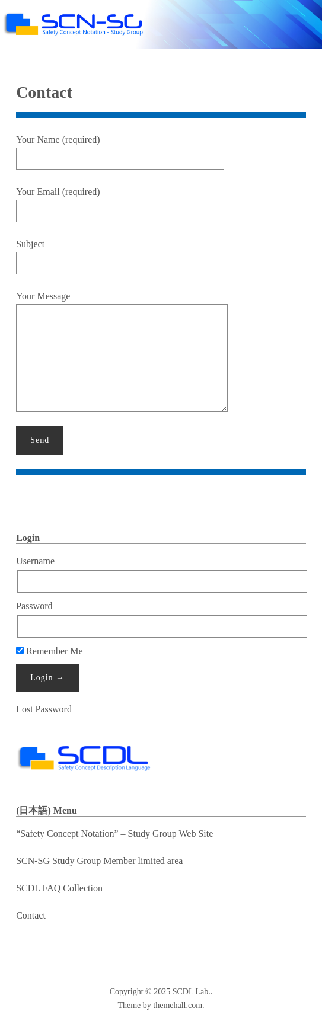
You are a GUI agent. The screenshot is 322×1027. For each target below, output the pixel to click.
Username (35, 561)
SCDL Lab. (192, 991)
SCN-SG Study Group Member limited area (99, 861)
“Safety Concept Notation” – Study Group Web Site (114, 833)
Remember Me (49, 651)
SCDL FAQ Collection (59, 888)
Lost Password (44, 709)
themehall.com (177, 1005)
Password (34, 606)
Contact (31, 915)
